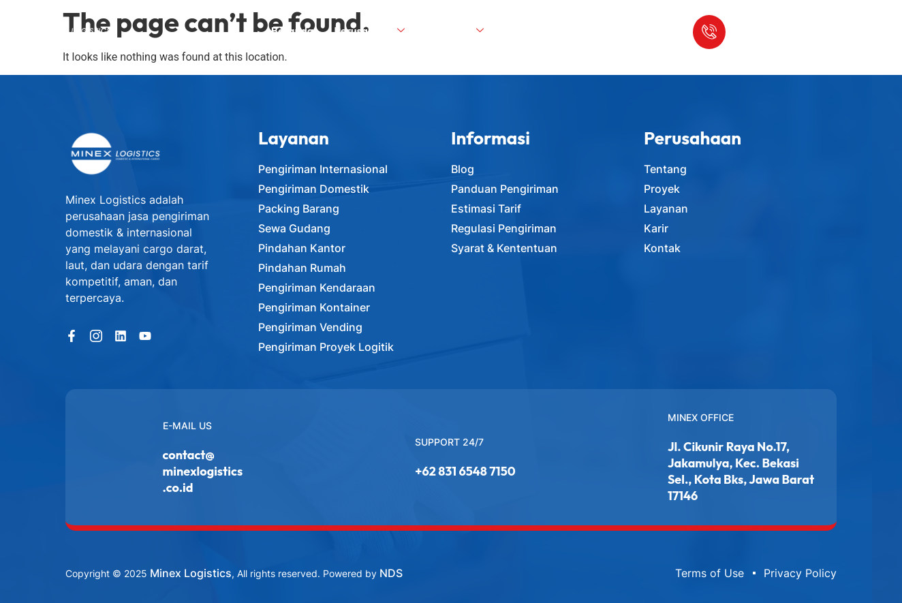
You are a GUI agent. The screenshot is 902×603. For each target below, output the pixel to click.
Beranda (295, 35)
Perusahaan (372, 35)
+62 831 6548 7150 (465, 471)
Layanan (459, 35)
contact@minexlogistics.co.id (203, 471)
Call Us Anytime (759, 14)
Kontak (571, 35)
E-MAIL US (187, 425)
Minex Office (701, 417)
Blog (522, 35)
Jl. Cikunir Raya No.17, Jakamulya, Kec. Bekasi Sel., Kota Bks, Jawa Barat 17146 (741, 471)
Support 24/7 (449, 442)
